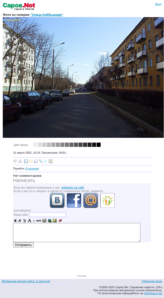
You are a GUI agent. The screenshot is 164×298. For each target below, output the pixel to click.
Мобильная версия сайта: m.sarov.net (26, 281)
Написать (24, 180)
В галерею (32, 168)
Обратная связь (152, 281)
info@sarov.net (153, 293)
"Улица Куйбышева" (46, 15)
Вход (158, 4)
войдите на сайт (73, 187)
